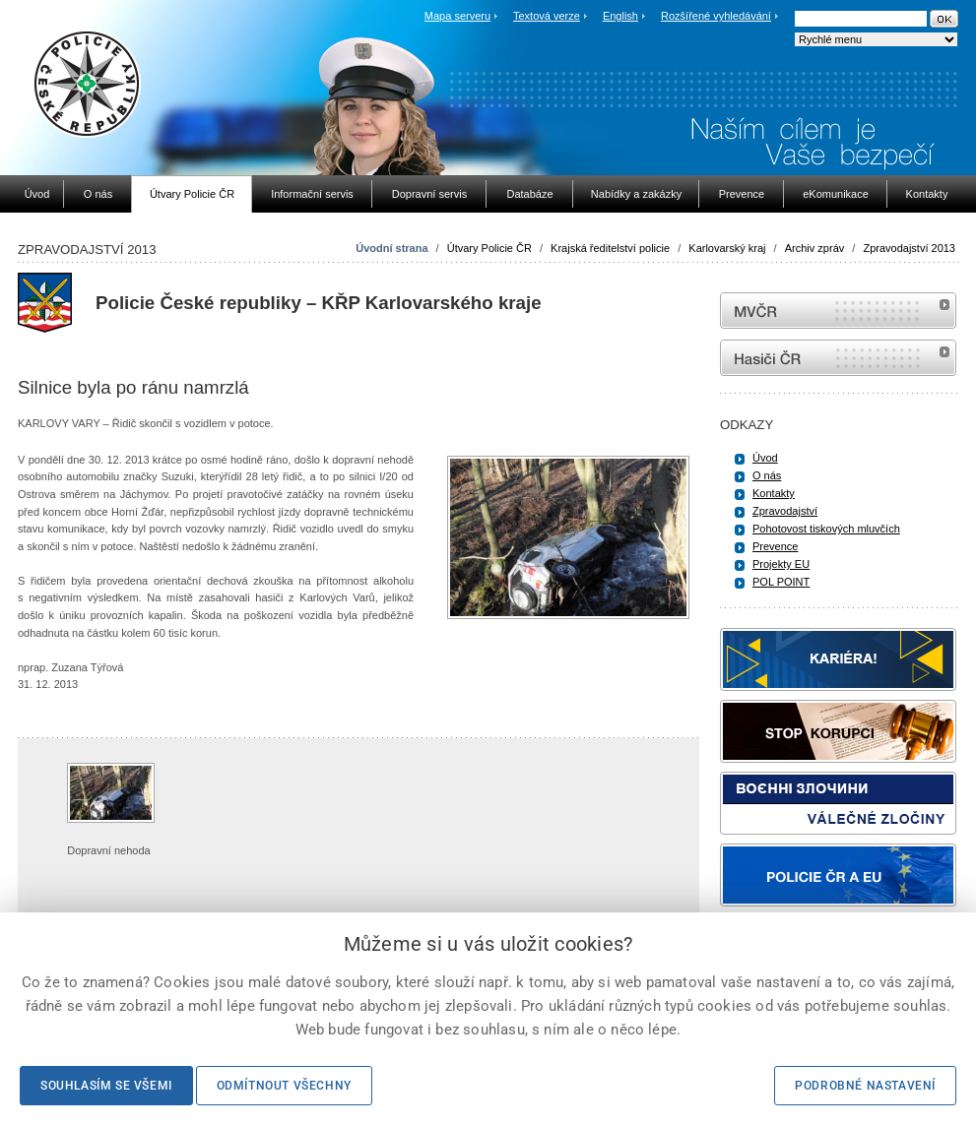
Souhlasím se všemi (106, 1086)
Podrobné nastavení (865, 1086)
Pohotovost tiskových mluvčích (826, 528)
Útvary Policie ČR (489, 248)
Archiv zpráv (815, 248)
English (620, 16)
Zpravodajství (784, 511)
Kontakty (773, 493)
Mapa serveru (457, 16)
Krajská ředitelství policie (610, 248)
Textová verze (546, 16)
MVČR (838, 310)
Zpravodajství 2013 (909, 248)
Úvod (765, 458)
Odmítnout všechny (284, 1086)
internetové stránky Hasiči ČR (838, 358)
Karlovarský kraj (726, 248)
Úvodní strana (391, 248)
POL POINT (781, 582)
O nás (766, 475)
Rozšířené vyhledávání (716, 16)
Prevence (775, 546)
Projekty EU (781, 564)
